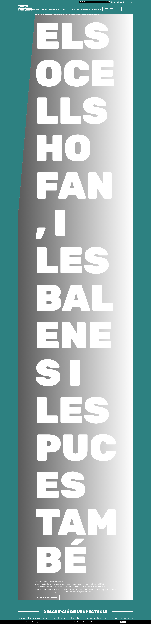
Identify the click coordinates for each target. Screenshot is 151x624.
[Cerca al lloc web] (92, 2)
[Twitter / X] (126, 1)
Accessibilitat (96, 9)
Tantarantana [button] (85, 9)
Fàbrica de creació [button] (55, 9)
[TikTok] (115, 1)
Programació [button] (34, 9)
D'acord (123, 622)
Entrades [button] (44, 9)
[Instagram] (112, 2)
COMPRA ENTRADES (112, 9)
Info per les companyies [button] (71, 9)
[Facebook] (124, 2)
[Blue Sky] (118, 1)
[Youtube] (121, 2)
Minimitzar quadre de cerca (106, 1)
